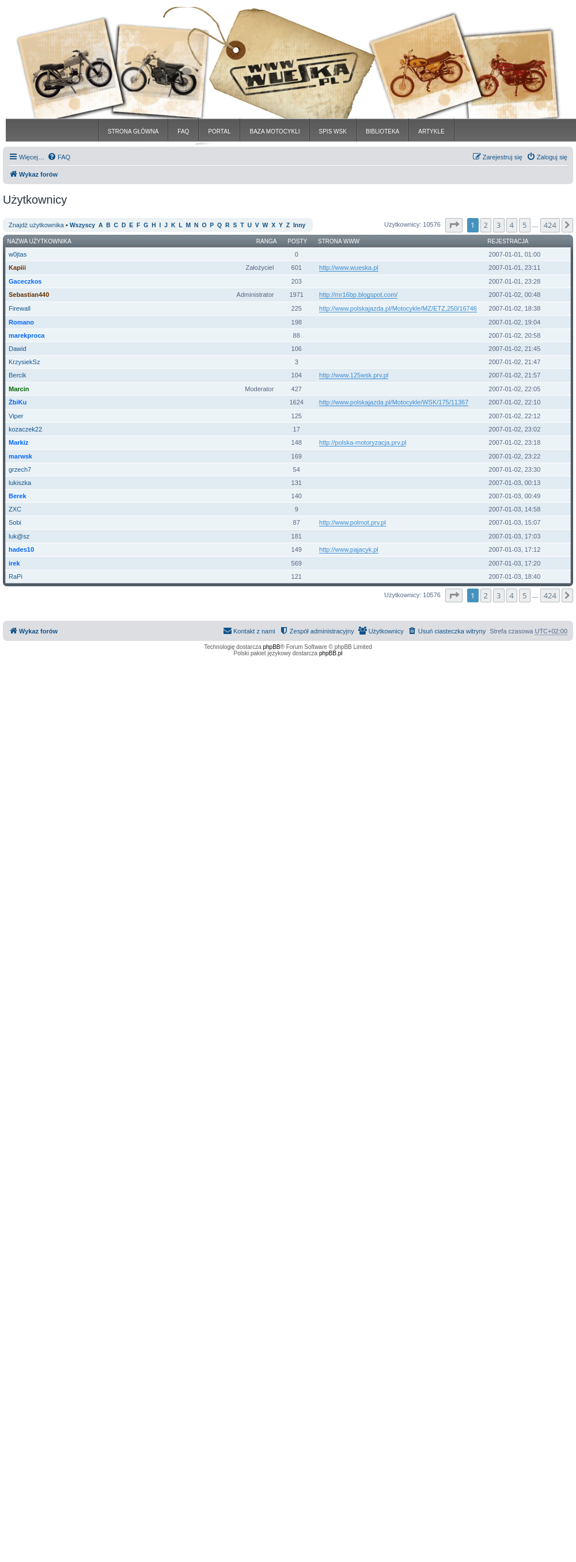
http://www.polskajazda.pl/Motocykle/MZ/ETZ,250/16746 (398, 308)
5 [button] (524, 225)
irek (14, 563)
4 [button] (512, 225)
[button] (454, 225)
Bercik (17, 375)
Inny (299, 225)
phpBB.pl (331, 653)
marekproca (26, 335)
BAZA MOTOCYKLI (274, 131)
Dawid (17, 348)
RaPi (15, 576)
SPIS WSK (333, 131)
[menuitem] (58, 157)
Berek (17, 495)
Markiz (18, 442)
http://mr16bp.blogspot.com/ (358, 294)
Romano (21, 322)
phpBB (272, 647)
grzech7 (20, 469)
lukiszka (20, 482)
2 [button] (486, 225)
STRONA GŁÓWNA (133, 131)
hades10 (21, 549)
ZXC (15, 509)
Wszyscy (82, 225)
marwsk (20, 456)
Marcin (19, 388)
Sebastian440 (29, 294)
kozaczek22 (25, 429)
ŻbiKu (17, 402)
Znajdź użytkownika (36, 224)
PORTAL (219, 131)
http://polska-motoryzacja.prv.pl (362, 442)
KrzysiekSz (24, 361)
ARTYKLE (431, 131)
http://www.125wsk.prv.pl (353, 375)
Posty (297, 241)
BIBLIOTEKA (382, 131)
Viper (16, 416)
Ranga (266, 241)
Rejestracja (507, 241)
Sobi (15, 522)
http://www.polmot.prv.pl (352, 522)
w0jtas (17, 254)
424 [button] (550, 225)
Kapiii (17, 267)
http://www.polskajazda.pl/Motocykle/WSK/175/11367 (393, 402)
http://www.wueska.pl (348, 267)
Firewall (20, 308)
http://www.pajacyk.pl (348, 549)
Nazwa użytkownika (39, 241)
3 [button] (499, 225)
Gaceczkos (25, 281)
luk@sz (19, 536)
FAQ (183, 131)
